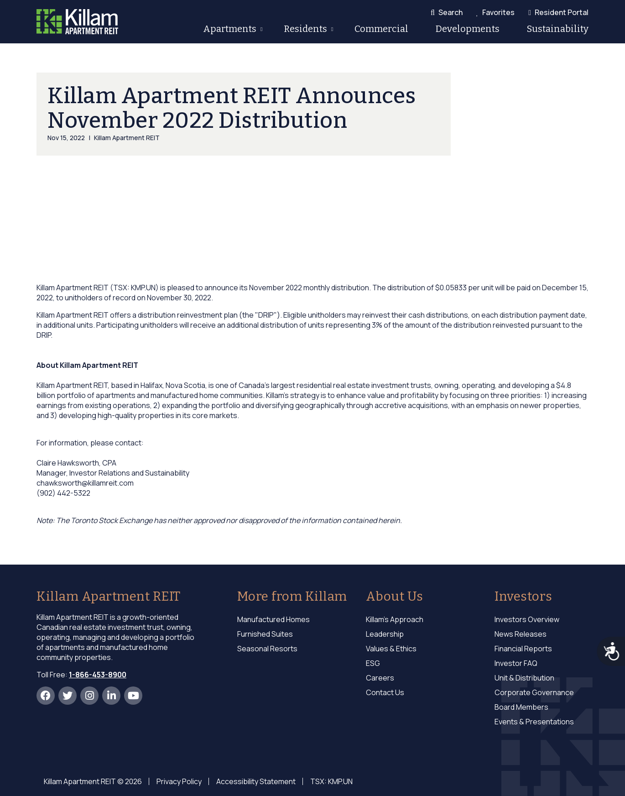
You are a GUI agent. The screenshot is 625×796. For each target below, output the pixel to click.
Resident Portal (562, 12)
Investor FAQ (516, 663)
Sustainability (558, 28)
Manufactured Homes (273, 619)
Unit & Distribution (524, 678)
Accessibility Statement (256, 781)
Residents (304, 30)
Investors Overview (527, 619)
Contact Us (385, 692)
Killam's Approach (394, 619)
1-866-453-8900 (97, 675)
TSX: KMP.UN (331, 781)
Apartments (229, 30)
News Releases (521, 634)
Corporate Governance (534, 692)
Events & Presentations (534, 722)
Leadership (385, 634)
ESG (373, 663)
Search (450, 12)
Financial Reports (523, 649)
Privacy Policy (179, 781)
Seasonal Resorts (267, 649)
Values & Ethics (391, 649)
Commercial (381, 28)
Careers (380, 678)
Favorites (498, 12)
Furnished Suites (265, 634)
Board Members (521, 707)
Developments (468, 28)
